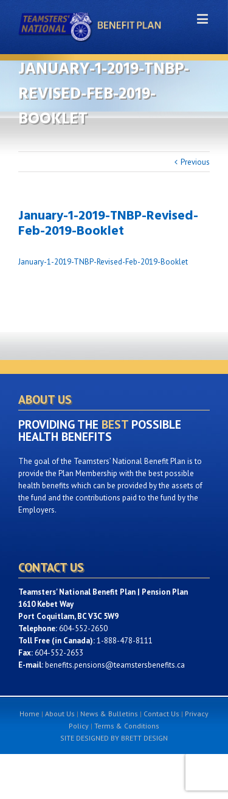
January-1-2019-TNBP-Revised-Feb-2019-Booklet (103, 262)
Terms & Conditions (126, 725)
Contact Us (161, 713)
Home (29, 713)
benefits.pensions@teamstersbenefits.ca (115, 665)
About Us (60, 713)
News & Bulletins (109, 713)
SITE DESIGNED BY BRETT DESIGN (114, 737)
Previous (195, 162)
